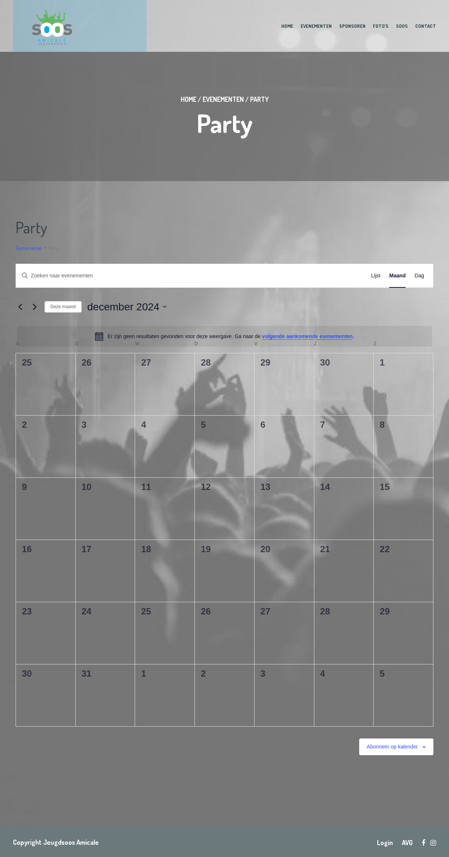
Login (385, 842)
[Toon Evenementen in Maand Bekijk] (397, 275)
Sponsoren (352, 26)
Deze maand (63, 306)
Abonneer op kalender (392, 747)
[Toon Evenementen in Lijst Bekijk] (375, 275)
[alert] (224, 336)
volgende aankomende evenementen (307, 336)
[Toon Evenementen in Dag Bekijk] (419, 275)
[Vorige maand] (20, 306)
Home (287, 26)
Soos (402, 26)
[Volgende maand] (34, 306)
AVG (407, 842)
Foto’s (381, 26)
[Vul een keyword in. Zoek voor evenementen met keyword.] (142, 275)
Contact (425, 26)
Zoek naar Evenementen (315, 276)
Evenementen (316, 26)
